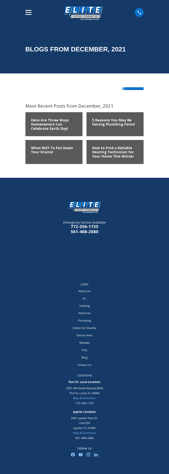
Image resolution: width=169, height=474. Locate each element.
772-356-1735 (84, 226)
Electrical (84, 313)
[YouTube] (81, 455)
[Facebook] (73, 455)
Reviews (84, 343)
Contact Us (84, 365)
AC (84, 298)
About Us (84, 291)
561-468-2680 (84, 232)
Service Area (84, 335)
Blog (84, 357)
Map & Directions (84, 398)
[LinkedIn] (96, 455)
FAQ (84, 350)
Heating (84, 306)
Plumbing (84, 320)
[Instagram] (88, 455)
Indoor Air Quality (84, 328)
